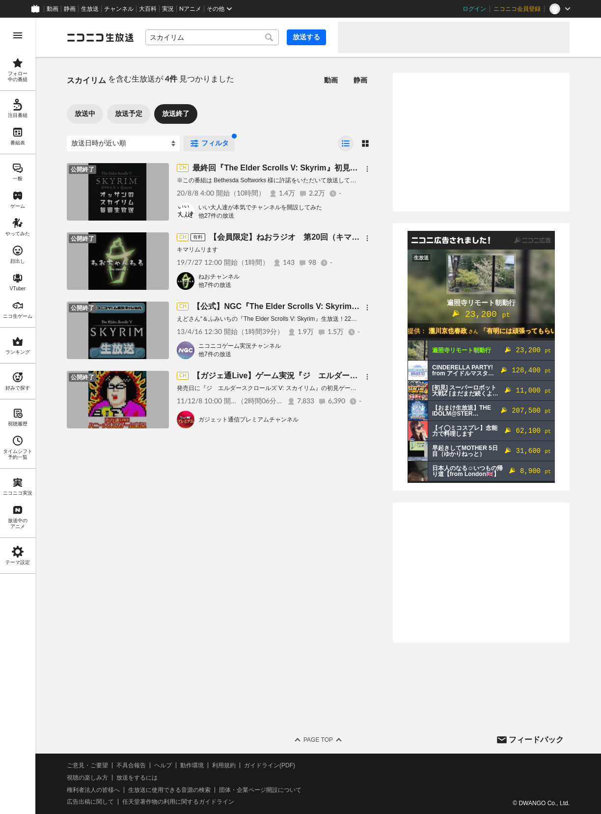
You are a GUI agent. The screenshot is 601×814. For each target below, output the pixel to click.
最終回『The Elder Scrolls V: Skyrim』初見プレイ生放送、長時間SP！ (319, 168)
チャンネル (119, 9)
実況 (168, 9)
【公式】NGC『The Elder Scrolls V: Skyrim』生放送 (287, 306)
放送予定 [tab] (128, 113)
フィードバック (536, 739)
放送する (306, 37)
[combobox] (212, 37)
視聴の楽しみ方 (87, 777)
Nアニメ (190, 9)
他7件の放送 (214, 284)
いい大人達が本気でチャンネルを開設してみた (260, 207)
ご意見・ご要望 (87, 765)
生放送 (90, 9)
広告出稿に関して (90, 801)
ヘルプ (163, 765)
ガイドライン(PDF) (269, 765)
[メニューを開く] (17, 35)
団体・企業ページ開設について (260, 790)
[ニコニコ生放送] (100, 37)
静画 (70, 9)
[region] (17, 416)
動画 (52, 9)
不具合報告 (131, 765)
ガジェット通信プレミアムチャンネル (248, 419)
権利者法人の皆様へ (93, 789)
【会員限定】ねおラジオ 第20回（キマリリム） (296, 237)
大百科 (148, 9)
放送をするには (137, 778)
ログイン (474, 9)
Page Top (318, 739)
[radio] (346, 143)
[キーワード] (212, 37)
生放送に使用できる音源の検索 (169, 790)
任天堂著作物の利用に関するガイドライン (178, 802)
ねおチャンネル (219, 276)
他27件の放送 (216, 215)
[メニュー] (367, 169)
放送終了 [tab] (176, 113)
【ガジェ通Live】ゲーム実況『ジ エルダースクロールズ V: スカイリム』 (324, 375)
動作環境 (192, 765)
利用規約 (224, 765)
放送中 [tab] (85, 113)
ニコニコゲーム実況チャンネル (239, 345)
